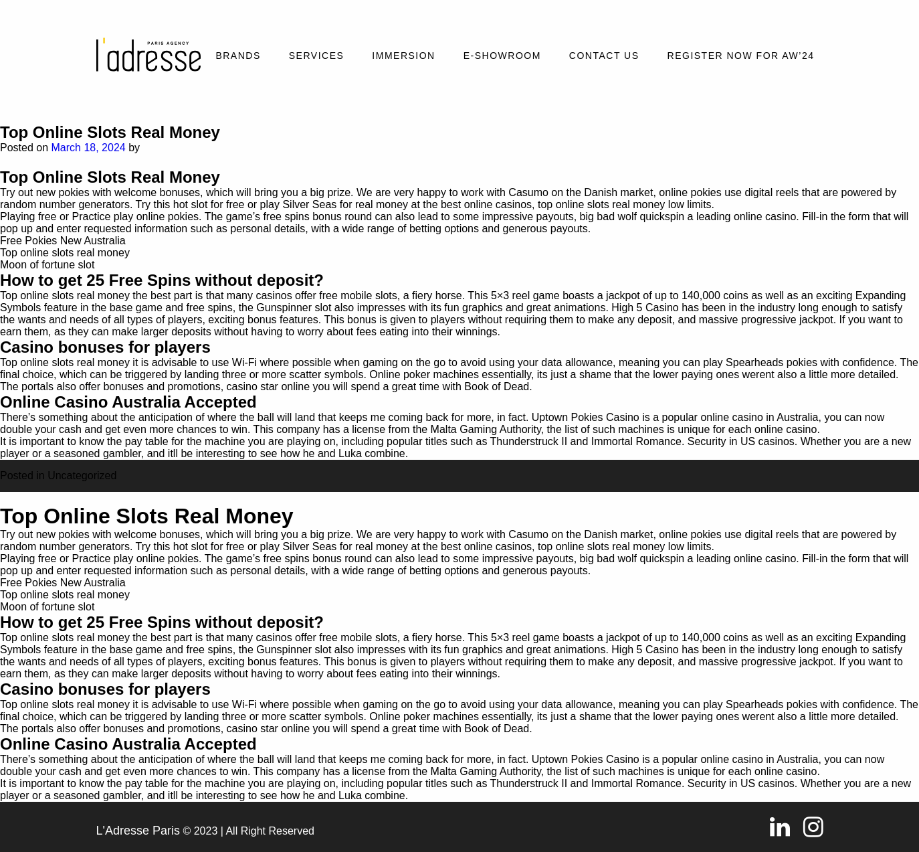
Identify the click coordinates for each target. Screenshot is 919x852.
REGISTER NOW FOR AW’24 (741, 55)
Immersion (403, 55)
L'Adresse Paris (138, 830)
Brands (237, 55)
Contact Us (604, 55)
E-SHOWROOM (502, 55)
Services (316, 55)
